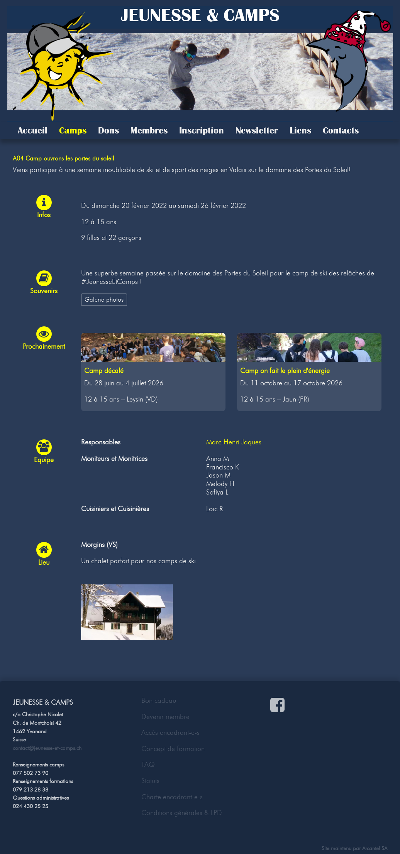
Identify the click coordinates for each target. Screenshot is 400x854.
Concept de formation (173, 748)
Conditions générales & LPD (181, 812)
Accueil (32, 130)
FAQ (148, 764)
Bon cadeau (158, 700)
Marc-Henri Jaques (233, 442)
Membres (149, 130)
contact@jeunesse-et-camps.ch (47, 747)
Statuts (150, 780)
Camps (72, 130)
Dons (108, 130)
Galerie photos (104, 299)
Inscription (201, 130)
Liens (300, 130)
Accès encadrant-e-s (170, 732)
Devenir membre (165, 716)
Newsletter (257, 130)
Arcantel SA (374, 848)
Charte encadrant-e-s (172, 797)
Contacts (341, 130)
